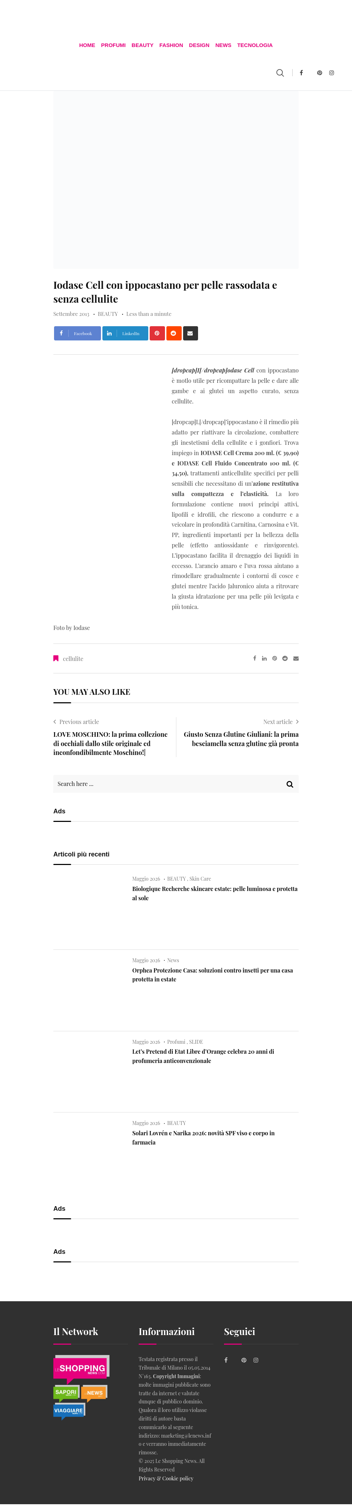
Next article (278, 724)
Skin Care (200, 880)
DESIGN (198, 46)
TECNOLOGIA (252, 46)
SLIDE (196, 1044)
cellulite (73, 661)
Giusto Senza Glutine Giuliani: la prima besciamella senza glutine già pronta (241, 741)
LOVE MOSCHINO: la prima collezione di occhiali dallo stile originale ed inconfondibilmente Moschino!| (110, 746)
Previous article (79, 724)
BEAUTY (144, 46)
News (222, 46)
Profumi (115, 46)
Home (90, 46)
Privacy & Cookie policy (165, 1480)
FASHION (171, 46)
